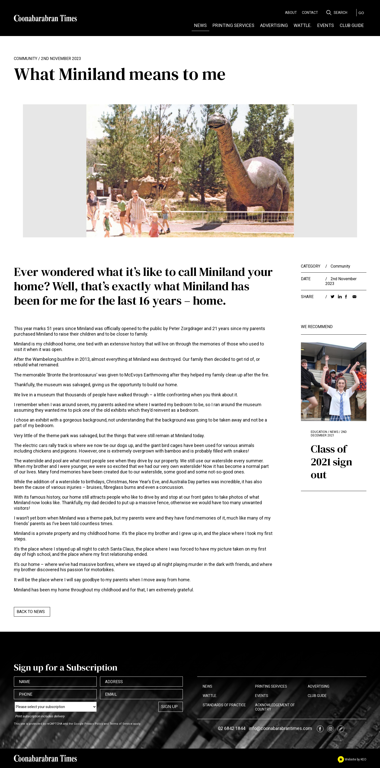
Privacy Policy (93, 723)
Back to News (31, 611)
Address (114, 681)
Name (24, 681)
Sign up (169, 707)
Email (111, 694)
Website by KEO (352, 759)
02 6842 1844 (231, 728)
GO (361, 13)
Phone (25, 694)
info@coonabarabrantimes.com (280, 728)
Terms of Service (121, 723)
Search (340, 13)
